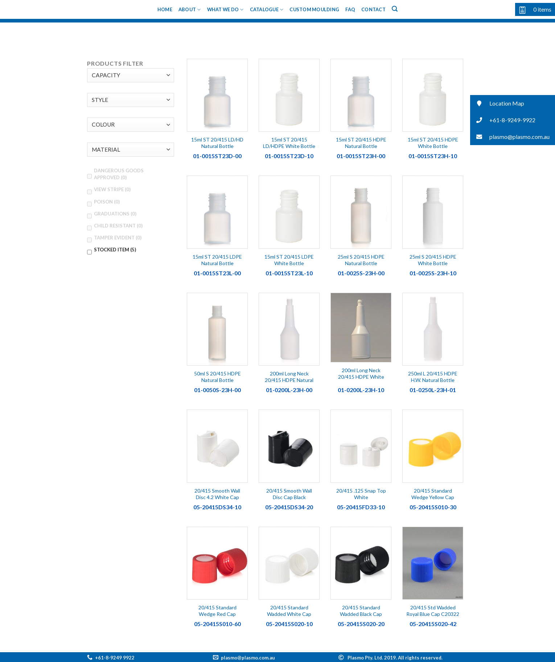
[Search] (395, 9)
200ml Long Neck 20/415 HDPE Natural (289, 376)
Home (164, 9)
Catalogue (267, 9)
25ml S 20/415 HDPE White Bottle (433, 260)
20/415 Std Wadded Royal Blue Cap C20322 (432, 610)
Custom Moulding (314, 9)
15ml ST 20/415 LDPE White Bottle (289, 260)
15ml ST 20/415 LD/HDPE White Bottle (289, 142)
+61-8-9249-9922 (502, 120)
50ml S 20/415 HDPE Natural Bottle (217, 376)
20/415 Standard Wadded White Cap (289, 610)
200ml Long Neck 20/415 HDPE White (361, 373)
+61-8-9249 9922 (115, 658)
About (189, 9)
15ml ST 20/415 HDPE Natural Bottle (361, 142)
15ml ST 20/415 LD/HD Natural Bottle (217, 142)
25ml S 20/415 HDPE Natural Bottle (361, 260)
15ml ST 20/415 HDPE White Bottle (433, 142)
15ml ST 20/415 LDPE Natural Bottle (217, 260)
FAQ (350, 9)
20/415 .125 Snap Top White (361, 494)
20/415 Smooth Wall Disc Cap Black (289, 494)
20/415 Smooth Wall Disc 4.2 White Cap (217, 494)
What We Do (225, 9)
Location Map (497, 103)
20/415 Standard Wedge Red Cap (217, 610)
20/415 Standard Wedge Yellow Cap (432, 494)
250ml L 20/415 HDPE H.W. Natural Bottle (432, 376)
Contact (373, 9)
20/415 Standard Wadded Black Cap (361, 610)
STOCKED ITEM (115, 249)
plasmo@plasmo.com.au (248, 658)
